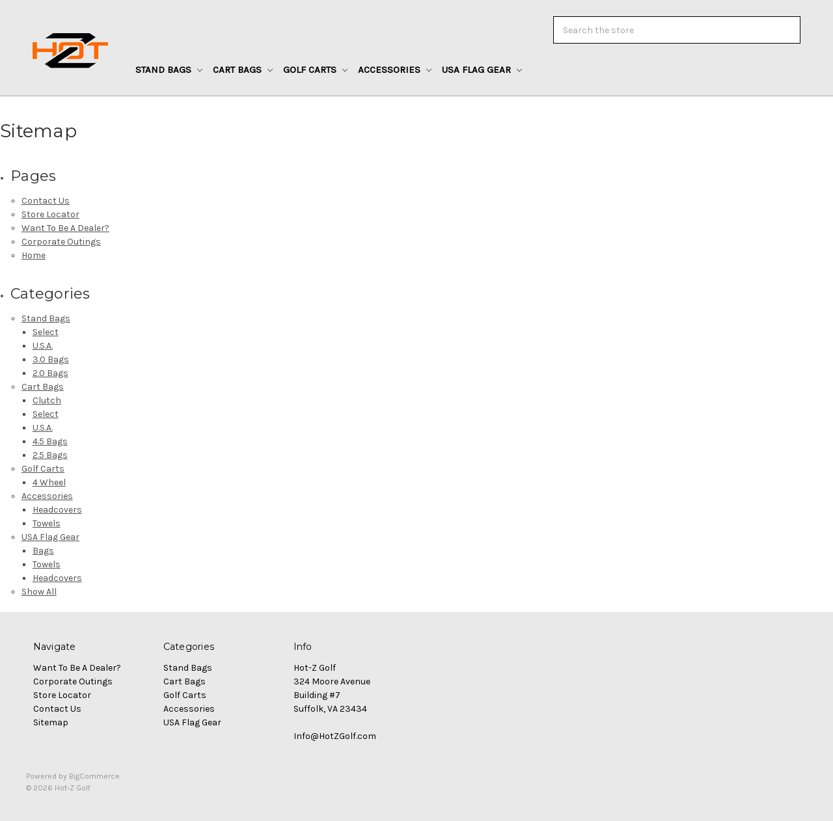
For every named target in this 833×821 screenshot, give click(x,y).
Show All (39, 591)
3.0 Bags (51, 359)
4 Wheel (49, 482)
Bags (43, 550)
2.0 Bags (50, 373)
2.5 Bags (50, 455)
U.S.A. (43, 345)
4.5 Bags (50, 441)
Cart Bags (243, 69)
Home (33, 255)
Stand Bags (168, 69)
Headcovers (57, 509)
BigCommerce (94, 776)
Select (46, 332)
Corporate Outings (61, 241)
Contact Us (45, 200)
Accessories (394, 69)
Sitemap (50, 722)
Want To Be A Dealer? (65, 228)
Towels (47, 523)
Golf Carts (315, 69)
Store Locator (50, 214)
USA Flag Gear (482, 69)
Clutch (47, 400)
